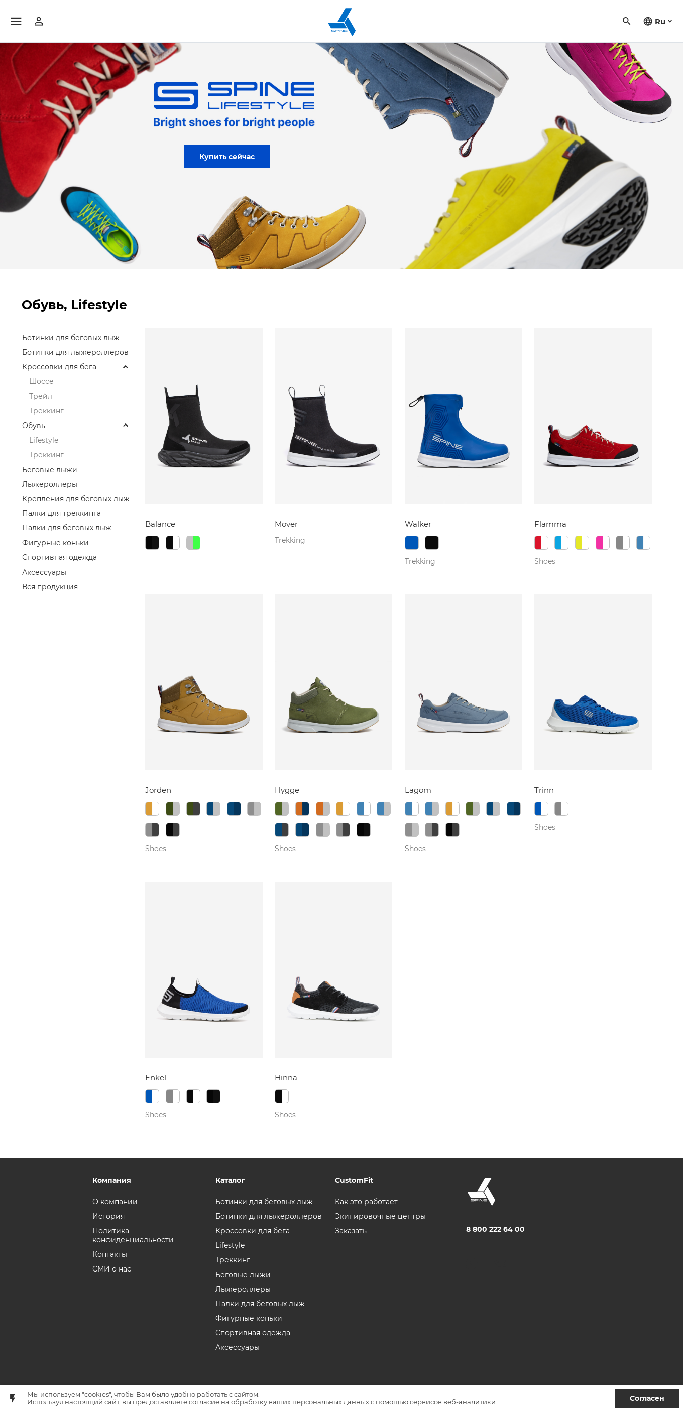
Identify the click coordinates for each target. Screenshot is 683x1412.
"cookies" (96, 1394)
